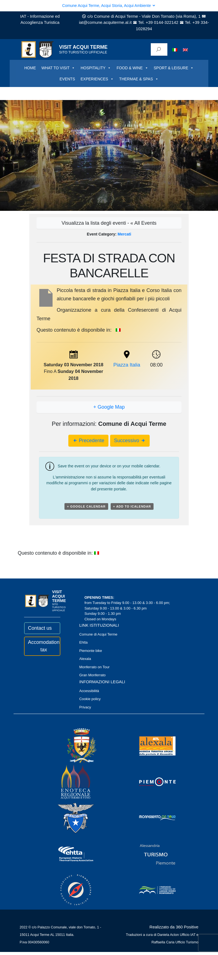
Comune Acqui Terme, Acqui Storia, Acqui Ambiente (109, 5)
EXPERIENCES (97, 79)
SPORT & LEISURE (174, 67)
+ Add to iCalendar (132, 506)
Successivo (130, 440)
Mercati (124, 234)
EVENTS (67, 79)
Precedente (88, 440)
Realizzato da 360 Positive (173, 927)
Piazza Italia (126, 365)
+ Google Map (109, 407)
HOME (30, 68)
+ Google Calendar (86, 506)
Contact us (40, 628)
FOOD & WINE (132, 67)
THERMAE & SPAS (139, 79)
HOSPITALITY (96, 67)
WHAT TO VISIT (58, 67)
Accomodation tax (42, 645)
